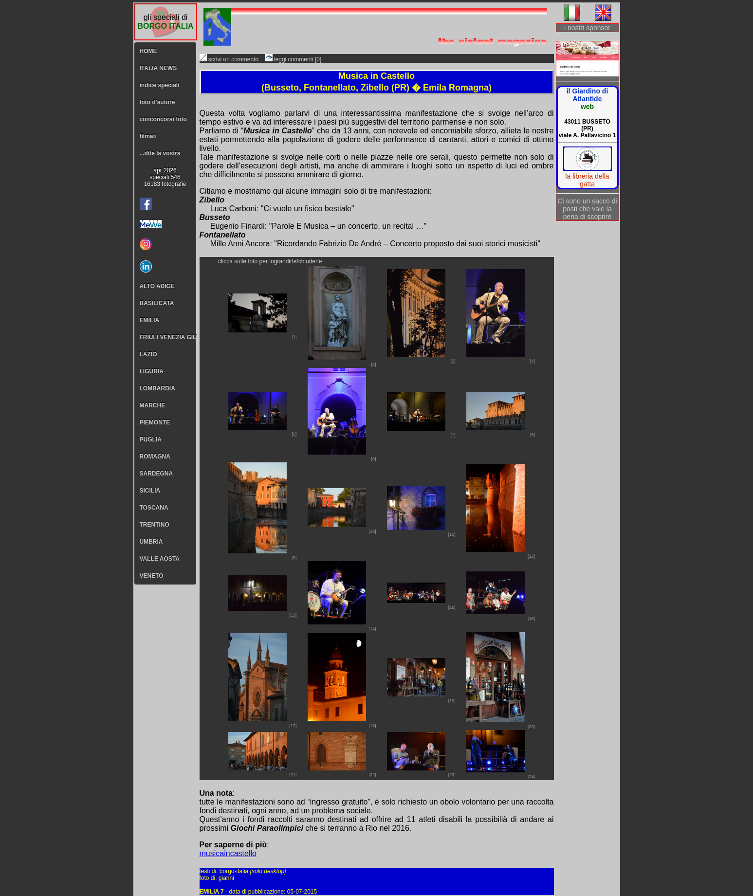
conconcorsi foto (163, 119)
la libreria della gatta (587, 180)
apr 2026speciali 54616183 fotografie (165, 177)
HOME (148, 51)
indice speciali (160, 85)
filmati (148, 136)
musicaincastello (228, 853)
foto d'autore (157, 102)
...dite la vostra (160, 153)
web (587, 106)
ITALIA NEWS (158, 68)
